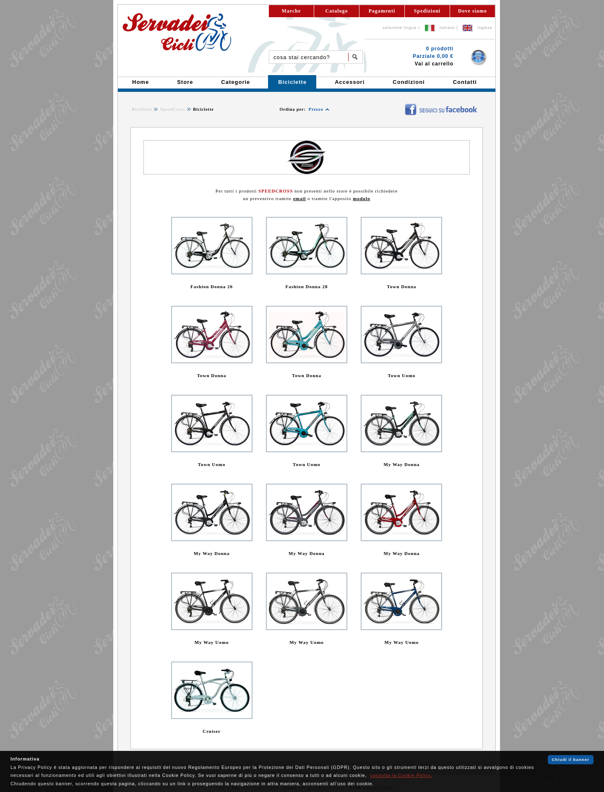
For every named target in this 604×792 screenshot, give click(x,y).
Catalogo (336, 11)
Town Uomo (402, 375)
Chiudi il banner (570, 759)
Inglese (484, 28)
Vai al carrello (434, 64)
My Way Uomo (212, 642)
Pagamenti (382, 11)
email (299, 198)
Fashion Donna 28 (306, 286)
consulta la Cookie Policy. (401, 775)
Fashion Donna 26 (211, 286)
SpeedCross (172, 109)
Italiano (447, 28)
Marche (291, 11)
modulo (361, 198)
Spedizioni (427, 11)
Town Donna (402, 286)
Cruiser (212, 731)
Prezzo (316, 109)
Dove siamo (472, 11)
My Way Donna (402, 464)
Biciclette (142, 109)
